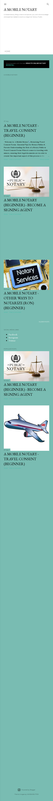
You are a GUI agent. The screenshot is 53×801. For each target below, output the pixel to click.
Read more (44, 159)
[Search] (47, 3)
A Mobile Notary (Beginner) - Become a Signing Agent (25, 205)
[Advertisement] (21, 34)
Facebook (12, 334)
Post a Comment (15, 159)
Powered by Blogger (26, 789)
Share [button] (6, 159)
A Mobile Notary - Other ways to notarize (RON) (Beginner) (21, 300)
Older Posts (44, 322)
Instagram (13, 337)
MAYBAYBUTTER (33, 794)
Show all (10, 65)
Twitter (11, 340)
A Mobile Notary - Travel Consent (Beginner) (21, 130)
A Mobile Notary (20, 9)
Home (7, 51)
